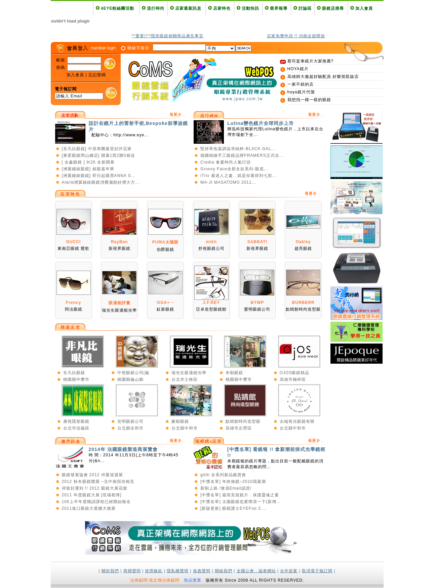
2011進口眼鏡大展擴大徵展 (89, 508)
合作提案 (289, 571)
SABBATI (257, 241)
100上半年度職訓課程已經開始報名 (96, 501)
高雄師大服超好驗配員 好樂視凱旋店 (323, 76)
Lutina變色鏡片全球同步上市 (260, 123)
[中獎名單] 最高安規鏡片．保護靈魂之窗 (239, 495)
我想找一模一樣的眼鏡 (309, 99)
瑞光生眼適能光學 (188, 372)
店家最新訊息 (188, 8)
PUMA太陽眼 (165, 242)
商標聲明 (132, 571)
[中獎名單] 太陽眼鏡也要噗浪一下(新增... (240, 501)
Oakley (303, 241)
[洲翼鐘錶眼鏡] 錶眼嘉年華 (88, 169)
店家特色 (222, 8)
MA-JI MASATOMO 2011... (228, 182)
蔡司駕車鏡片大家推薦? (310, 61)
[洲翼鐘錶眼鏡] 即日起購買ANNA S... (98, 175)
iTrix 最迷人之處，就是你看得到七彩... (238, 175)
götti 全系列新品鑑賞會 (223, 474)
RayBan (119, 241)
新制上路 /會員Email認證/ (225, 488)
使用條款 (153, 571)
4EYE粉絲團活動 (117, 8)
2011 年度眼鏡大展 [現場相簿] (92, 495)
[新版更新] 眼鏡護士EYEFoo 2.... (233, 508)
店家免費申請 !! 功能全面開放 (296, 36)
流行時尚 (155, 8)
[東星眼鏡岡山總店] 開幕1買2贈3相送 (98, 155)
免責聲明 (201, 571)
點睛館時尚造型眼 (243, 421)
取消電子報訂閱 (317, 571)
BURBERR (303, 302)
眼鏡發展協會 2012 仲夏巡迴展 (92, 474)
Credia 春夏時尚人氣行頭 (225, 162)
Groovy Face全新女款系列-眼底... (234, 169)
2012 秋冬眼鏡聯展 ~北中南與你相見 (98, 481)
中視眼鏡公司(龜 (133, 372)
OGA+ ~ (165, 302)
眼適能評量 (119, 303)
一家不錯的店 (300, 84)
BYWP (257, 302)
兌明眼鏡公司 (130, 421)
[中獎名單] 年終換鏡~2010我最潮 (233, 481)
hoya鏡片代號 (301, 92)
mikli (211, 241)
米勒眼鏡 (234, 372)
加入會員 (364, 8)
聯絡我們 (223, 571)
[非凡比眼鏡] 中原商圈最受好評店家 (97, 148)
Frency (73, 302)
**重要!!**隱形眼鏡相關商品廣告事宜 (167, 36)
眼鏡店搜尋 (333, 8)
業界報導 (278, 8)
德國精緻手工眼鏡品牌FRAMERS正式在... (242, 155)
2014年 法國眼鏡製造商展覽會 (123, 449)
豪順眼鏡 (180, 421)
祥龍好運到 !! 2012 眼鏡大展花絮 (94, 488)
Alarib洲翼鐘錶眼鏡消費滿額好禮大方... (101, 182)
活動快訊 (250, 8)
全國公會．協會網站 (256, 571)
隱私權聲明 (178, 571)
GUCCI (73, 241)
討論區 (305, 8)
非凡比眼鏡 (74, 372)
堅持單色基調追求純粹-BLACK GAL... (238, 148)
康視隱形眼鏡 (76, 421)
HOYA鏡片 (298, 68)
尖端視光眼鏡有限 (297, 421)
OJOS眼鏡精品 (295, 372)
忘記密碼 (97, 75)
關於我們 (110, 571)
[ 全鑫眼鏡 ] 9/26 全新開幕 (88, 162)
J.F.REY (211, 302)
